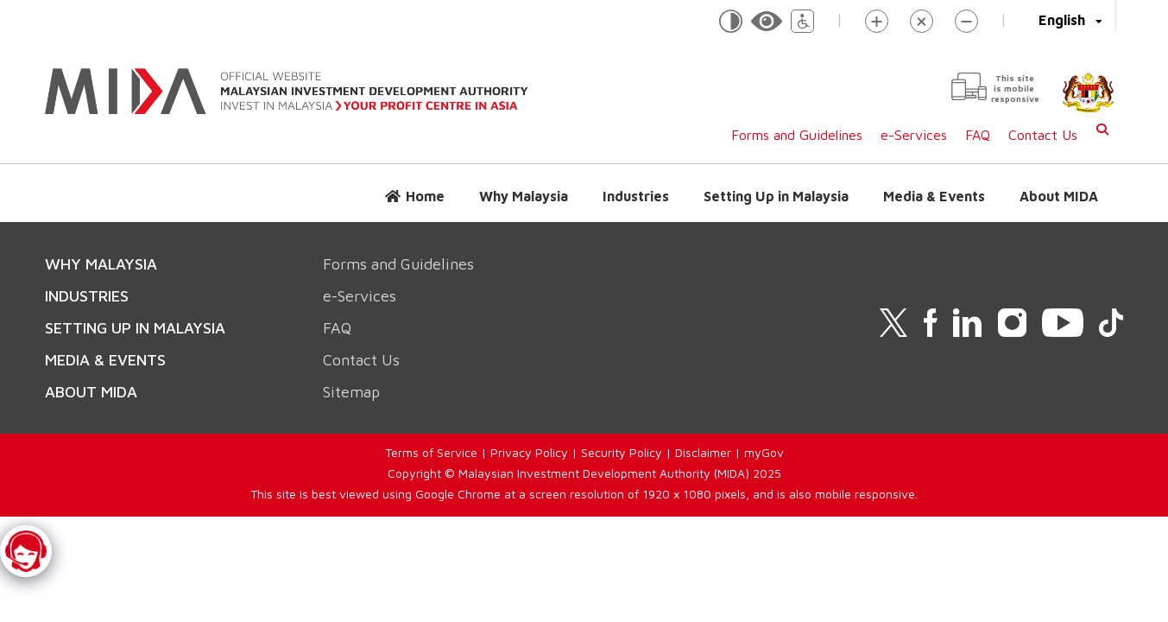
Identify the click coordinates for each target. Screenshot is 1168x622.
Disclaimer (703, 452)
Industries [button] (636, 196)
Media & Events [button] (934, 196)
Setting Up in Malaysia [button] (776, 196)
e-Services (914, 135)
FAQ (977, 135)
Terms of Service (431, 452)
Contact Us (1042, 135)
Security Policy (621, 452)
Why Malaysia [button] (523, 196)
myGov (764, 452)
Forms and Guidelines (796, 135)
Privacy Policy (529, 452)
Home (425, 196)
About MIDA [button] (1059, 196)
